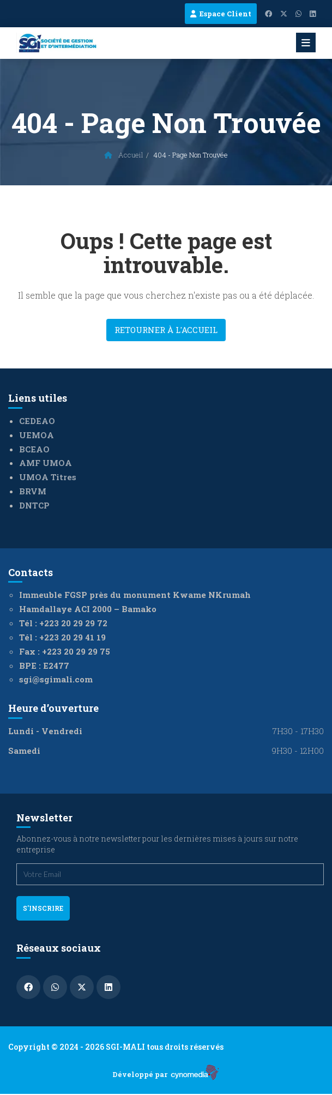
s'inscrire (43, 908)
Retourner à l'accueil (166, 329)
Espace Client (220, 14)
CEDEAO (37, 420)
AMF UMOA (45, 462)
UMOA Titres (47, 476)
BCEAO (34, 449)
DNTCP (34, 505)
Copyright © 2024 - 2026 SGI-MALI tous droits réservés (116, 1047)
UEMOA (36, 434)
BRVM (32, 491)
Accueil (123, 155)
